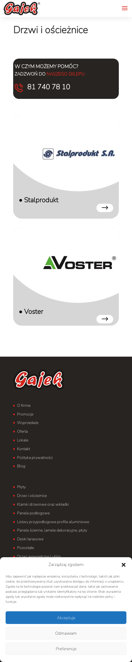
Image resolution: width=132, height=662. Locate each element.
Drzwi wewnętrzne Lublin (39, 556)
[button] (123, 565)
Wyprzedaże (27, 422)
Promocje (25, 414)
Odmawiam (66, 633)
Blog (21, 466)
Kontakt (23, 449)
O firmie (24, 405)
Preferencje (66, 649)
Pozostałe (25, 547)
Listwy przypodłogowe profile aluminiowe (53, 522)
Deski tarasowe (30, 539)
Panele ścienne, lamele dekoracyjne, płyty (52, 530)
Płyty (21, 487)
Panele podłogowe (33, 513)
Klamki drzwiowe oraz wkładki (43, 504)
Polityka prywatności (35, 457)
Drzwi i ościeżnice (32, 495)
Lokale (22, 440)
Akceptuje (66, 618)
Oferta (22, 431)
